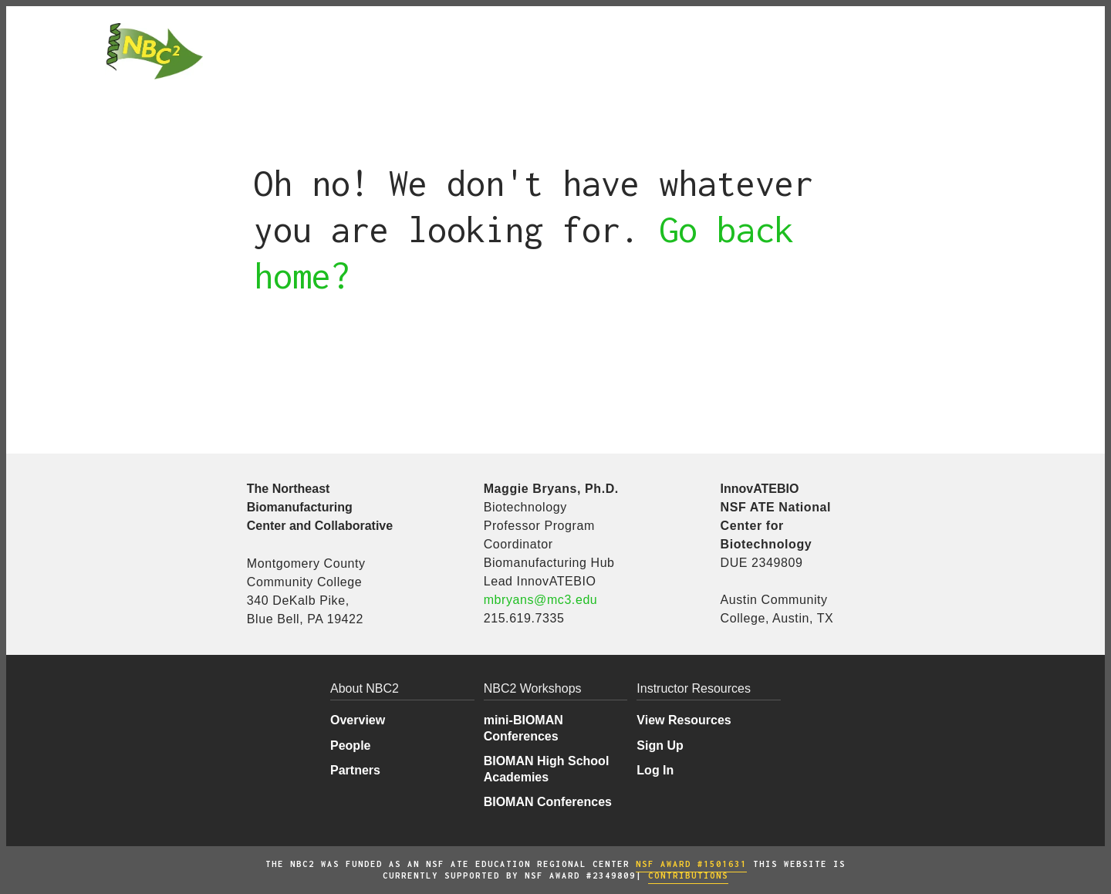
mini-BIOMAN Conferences (523, 728)
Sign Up (660, 745)
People (350, 745)
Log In (655, 770)
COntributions (688, 875)
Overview (357, 720)
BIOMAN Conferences (548, 801)
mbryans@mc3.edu (541, 599)
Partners (355, 770)
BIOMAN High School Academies (547, 768)
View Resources (684, 720)
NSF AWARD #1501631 (691, 864)
